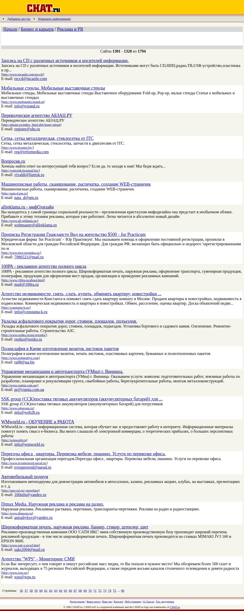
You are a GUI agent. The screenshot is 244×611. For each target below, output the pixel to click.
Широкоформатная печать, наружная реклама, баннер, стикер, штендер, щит (74, 526)
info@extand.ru (26, 106)
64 (60, 590)
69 (85, 590)
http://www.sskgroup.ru (17, 408)
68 (80, 590)
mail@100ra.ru (26, 284)
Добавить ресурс (19, 19)
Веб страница (133, 601)
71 (95, 590)
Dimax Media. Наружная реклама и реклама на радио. (52, 504)
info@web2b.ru (27, 412)
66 (70, 590)
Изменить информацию (54, 19)
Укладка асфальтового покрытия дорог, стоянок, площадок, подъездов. (69, 321)
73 (104, 590)
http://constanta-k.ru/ (16, 307)
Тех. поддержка (165, 601)
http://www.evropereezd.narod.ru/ (24, 463)
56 (21, 590)
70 (90, 590)
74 (109, 590)
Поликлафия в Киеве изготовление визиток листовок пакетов (60, 348)
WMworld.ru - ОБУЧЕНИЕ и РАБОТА (37, 421)
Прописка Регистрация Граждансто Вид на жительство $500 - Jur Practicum (73, 234)
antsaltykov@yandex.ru (33, 517)
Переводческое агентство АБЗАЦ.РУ (36, 115)
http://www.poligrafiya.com (20, 358)
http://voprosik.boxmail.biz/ (20, 170)
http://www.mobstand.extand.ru (23, 102)
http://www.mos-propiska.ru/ (21, 253)
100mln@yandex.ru (30, 495)
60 (41, 590)
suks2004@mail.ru (29, 549)
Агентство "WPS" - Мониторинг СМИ (38, 558)
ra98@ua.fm (24, 362)
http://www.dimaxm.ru (17, 513)
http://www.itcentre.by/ (17, 147)
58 (31, 590)
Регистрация (77, 601)
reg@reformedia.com (31, 152)
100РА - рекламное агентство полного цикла (43, 266)
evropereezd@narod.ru (32, 467)
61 (46, 590)
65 (65, 590)
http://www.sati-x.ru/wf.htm (20, 545)
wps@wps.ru (24, 577)
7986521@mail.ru (29, 257)
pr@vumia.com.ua (29, 389)
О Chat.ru (148, 601)
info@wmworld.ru (29, 444)
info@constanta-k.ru (31, 312)
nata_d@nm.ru (26, 197)
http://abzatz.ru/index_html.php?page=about (31, 125)
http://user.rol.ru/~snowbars (20, 490)
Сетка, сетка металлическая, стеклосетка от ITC (47, 138)
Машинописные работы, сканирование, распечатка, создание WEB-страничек (76, 184)
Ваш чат (107, 601)
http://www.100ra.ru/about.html (23, 280)
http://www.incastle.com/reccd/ (22, 74)
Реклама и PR (70, 29)
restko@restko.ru (28, 339)
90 (122, 590)
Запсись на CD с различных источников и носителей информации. (65, 60)
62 (50, 590)
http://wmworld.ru (14, 440)
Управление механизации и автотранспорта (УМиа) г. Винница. (62, 371)
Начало (10, 29)
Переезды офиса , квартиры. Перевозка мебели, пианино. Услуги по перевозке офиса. (83, 453)
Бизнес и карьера (37, 29)
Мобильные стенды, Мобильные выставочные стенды (53, 88)
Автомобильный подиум (24, 476)
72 (99, 590)
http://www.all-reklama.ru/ (19, 221)
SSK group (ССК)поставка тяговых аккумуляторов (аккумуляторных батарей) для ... (81, 398)
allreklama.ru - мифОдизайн (27, 207)
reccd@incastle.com (30, 78)
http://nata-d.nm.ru (14, 193)
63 (55, 590)
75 (114, 590)
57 (26, 590)
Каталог (118, 601)
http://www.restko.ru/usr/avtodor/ (24, 335)
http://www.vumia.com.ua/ (19, 385)
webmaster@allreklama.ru (35, 225)
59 (36, 590)
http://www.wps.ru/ (14, 573)
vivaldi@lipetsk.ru (29, 175)
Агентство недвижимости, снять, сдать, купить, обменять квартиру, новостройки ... (81, 293)
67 (75, 590)
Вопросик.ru (13, 161)
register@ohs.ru (27, 129)
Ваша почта (93, 601)
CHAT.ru (175, 606)
